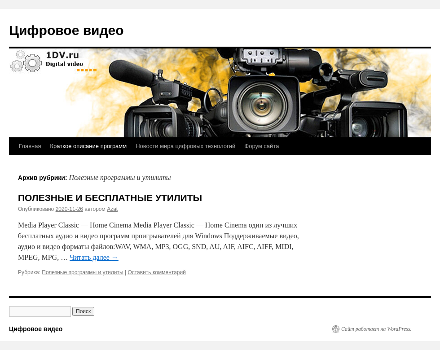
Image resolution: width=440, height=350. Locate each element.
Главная (30, 146)
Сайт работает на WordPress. (376, 329)
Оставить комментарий (157, 272)
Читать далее (94, 257)
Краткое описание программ (88, 146)
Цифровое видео (66, 30)
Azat (112, 209)
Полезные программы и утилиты (82, 272)
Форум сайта (261, 146)
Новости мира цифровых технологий (185, 146)
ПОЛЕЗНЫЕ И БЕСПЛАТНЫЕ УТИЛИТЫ (110, 197)
